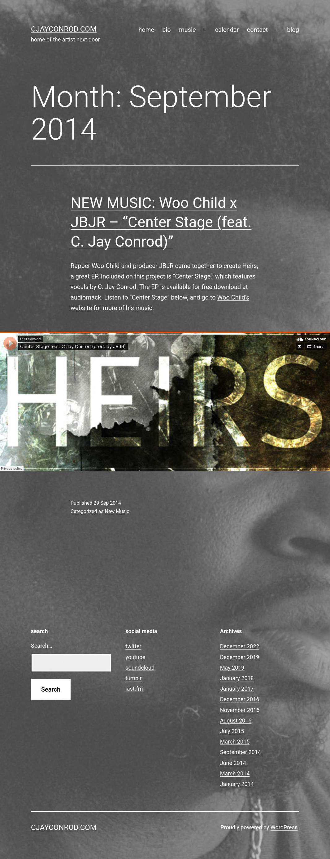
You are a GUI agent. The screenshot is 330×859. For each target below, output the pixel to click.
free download (221, 287)
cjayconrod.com (64, 29)
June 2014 (233, 763)
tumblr (133, 678)
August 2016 (236, 720)
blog (293, 29)
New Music (117, 511)
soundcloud (139, 667)
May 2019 (232, 667)
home (146, 29)
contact (257, 29)
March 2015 (235, 741)
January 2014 (237, 784)
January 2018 (237, 678)
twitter (133, 646)
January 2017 (237, 688)
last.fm (134, 688)
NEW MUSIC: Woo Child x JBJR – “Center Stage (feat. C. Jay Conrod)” (161, 222)
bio (166, 29)
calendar (227, 29)
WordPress (284, 827)
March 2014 (235, 773)
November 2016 (240, 710)
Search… (41, 645)
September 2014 (240, 752)
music (187, 29)
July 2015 (232, 731)
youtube (135, 657)
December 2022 (239, 646)
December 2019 (239, 657)
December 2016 (239, 699)
